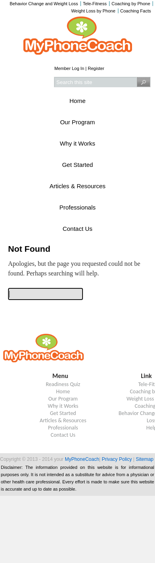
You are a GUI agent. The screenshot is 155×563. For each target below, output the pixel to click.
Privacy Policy (117, 459)
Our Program (77, 122)
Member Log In (69, 68)
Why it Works (77, 143)
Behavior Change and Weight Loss (44, 3)
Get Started (77, 164)
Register (96, 68)
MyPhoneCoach (82, 459)
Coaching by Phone (131, 3)
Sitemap (144, 459)
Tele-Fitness (95, 3)
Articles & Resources (77, 186)
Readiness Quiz (63, 384)
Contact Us (77, 228)
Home (77, 100)
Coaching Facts (135, 10)
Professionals (77, 207)
